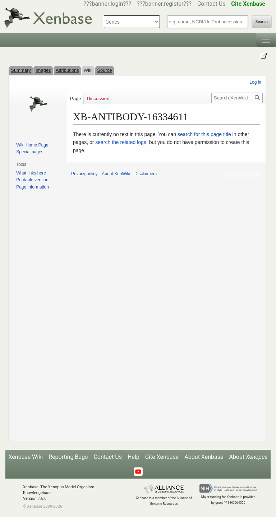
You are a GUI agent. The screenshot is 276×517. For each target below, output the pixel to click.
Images (43, 70)
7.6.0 (41, 498)
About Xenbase (203, 456)
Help (133, 456)
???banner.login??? (108, 3)
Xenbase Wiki (26, 456)
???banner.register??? (164, 3)
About (248, 456)
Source (104, 70)
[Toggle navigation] (266, 40)
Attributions (67, 70)
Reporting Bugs (68, 456)
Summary (21, 70)
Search (262, 21)
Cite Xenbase (162, 456)
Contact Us (211, 3)
